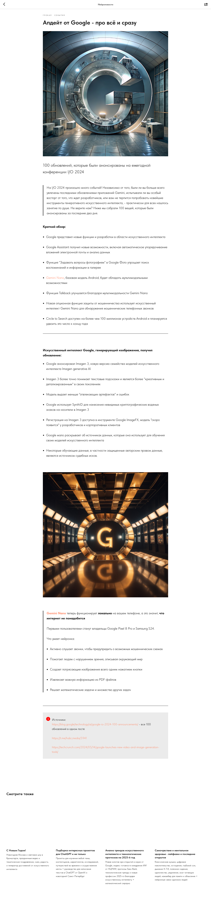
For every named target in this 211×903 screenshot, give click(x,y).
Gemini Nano (55, 280)
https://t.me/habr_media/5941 (69, 740)
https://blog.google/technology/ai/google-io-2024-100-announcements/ (95, 726)
